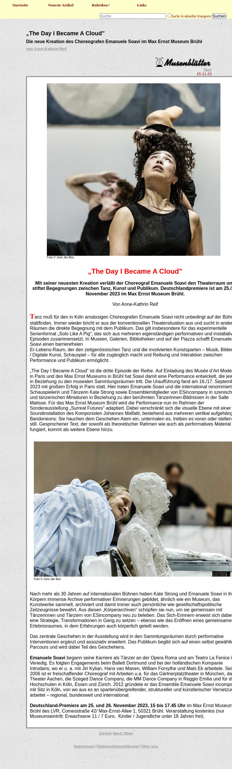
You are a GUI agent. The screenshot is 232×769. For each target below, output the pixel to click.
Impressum (84, 746)
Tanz (207, 69)
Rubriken (101, 5)
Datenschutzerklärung (118, 746)
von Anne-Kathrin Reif (46, 49)
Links (142, 5)
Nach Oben (123, 733)
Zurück (105, 733)
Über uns (149, 746)
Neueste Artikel (60, 5)
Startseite (20, 5)
